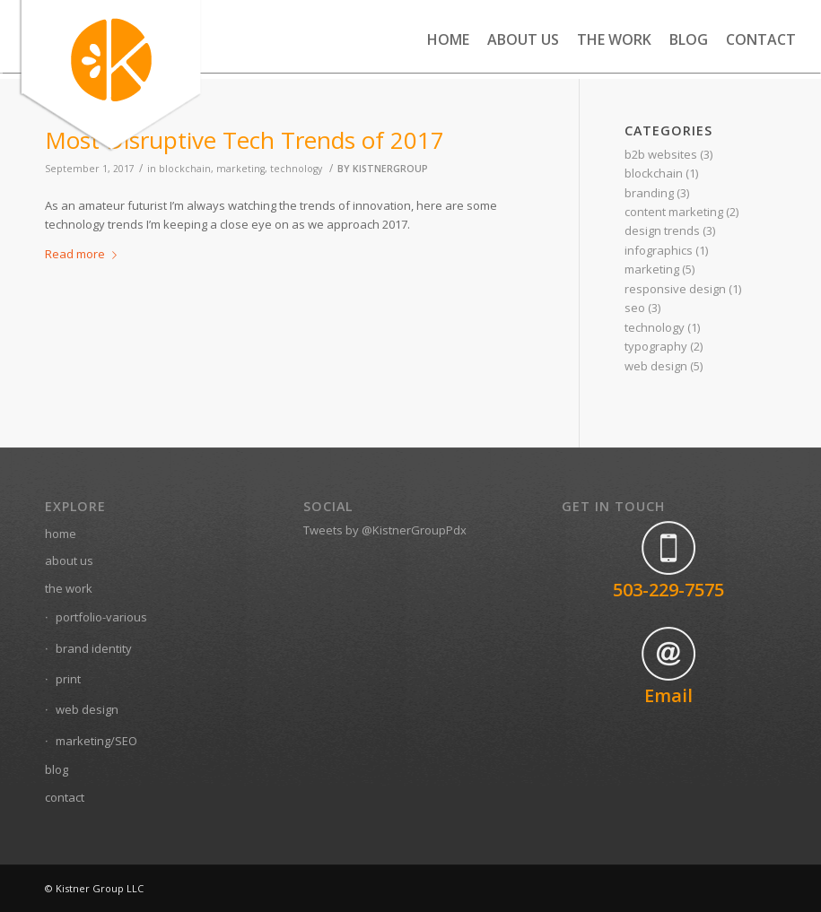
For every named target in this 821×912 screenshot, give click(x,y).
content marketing (673, 212)
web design (655, 366)
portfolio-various (101, 617)
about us (69, 560)
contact (64, 797)
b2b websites (660, 154)
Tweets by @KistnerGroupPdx (385, 530)
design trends (662, 230)
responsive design (675, 289)
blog (56, 769)
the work (68, 588)
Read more (84, 254)
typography (655, 346)
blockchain (653, 173)
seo (634, 308)
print (68, 679)
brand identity (94, 648)
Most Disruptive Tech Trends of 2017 (244, 140)
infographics (658, 250)
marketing (240, 168)
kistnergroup (390, 168)
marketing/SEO (96, 741)
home (60, 533)
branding (649, 193)
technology (296, 168)
